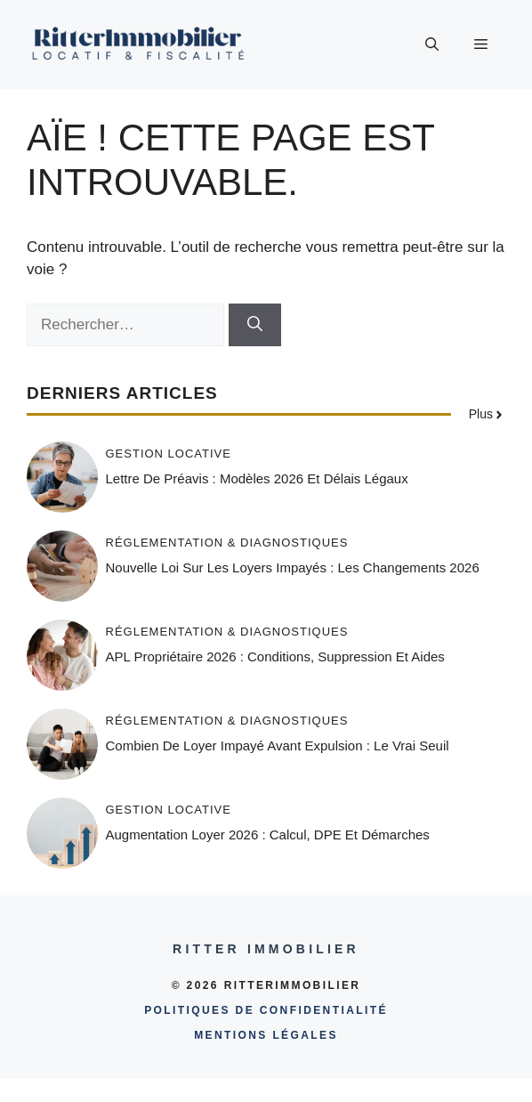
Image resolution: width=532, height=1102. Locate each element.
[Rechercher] (255, 325)
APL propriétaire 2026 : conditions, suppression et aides (275, 656)
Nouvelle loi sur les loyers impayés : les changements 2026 (293, 567)
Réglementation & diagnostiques (227, 542)
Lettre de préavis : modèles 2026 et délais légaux (257, 478)
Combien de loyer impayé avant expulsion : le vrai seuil (277, 745)
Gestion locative (168, 453)
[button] (431, 44)
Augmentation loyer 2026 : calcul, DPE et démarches (268, 834)
